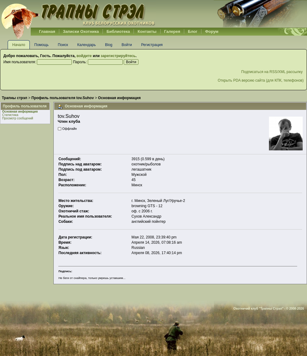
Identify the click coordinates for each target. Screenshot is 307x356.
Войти (127, 45)
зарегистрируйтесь (118, 56)
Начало (18, 45)
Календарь (86, 45)
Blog (108, 45)
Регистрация (152, 45)
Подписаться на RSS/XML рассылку (272, 72)
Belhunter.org (78, 14)
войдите (83, 56)
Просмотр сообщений (17, 118)
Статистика (10, 115)
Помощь (41, 45)
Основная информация (20, 111)
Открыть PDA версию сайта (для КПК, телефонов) (261, 80)
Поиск (63, 45)
